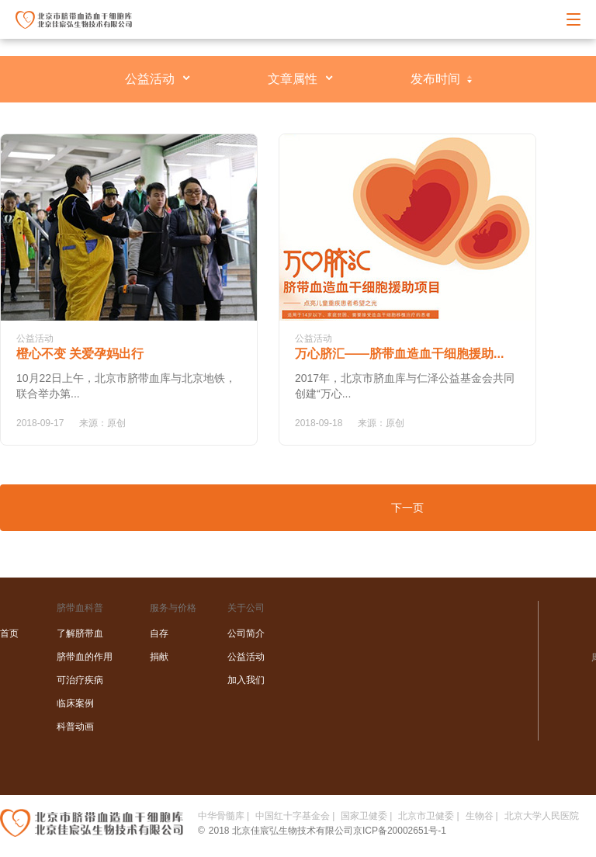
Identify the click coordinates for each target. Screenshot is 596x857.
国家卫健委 (364, 815)
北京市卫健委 (426, 815)
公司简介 (246, 633)
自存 (159, 633)
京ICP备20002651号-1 (399, 830)
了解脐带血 (80, 633)
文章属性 (292, 78)
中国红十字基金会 (292, 815)
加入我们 (246, 680)
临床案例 (75, 703)
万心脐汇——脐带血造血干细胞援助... (399, 353)
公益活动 (150, 78)
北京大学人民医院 (541, 815)
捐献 (159, 656)
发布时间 (435, 78)
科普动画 (75, 726)
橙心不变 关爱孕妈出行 (80, 353)
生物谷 (480, 815)
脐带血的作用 (85, 656)
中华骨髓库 (221, 815)
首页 (9, 633)
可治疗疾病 (80, 680)
